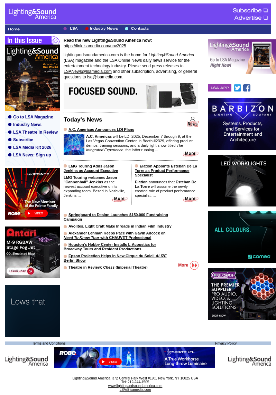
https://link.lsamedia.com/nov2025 (95, 46)
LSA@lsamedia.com (135, 390)
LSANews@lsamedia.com (88, 71)
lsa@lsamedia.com (104, 77)
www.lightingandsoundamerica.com (135, 386)
